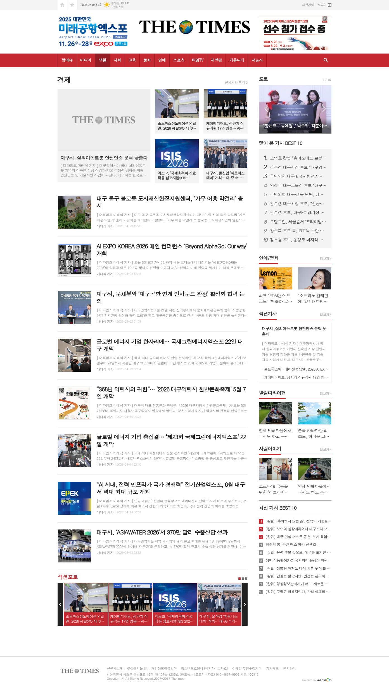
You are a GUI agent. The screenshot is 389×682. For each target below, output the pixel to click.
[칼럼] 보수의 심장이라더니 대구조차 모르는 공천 (298, 528)
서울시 (257, 60)
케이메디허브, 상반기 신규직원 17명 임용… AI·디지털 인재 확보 (296, 377)
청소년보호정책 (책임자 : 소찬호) (204, 668)
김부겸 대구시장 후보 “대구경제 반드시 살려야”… (298, 167)
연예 (161, 60)
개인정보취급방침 (163, 668)
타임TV (197, 60)
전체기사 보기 (235, 82)
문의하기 (289, 668)
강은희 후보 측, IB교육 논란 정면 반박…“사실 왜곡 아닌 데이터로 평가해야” (298, 230)
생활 (102, 60)
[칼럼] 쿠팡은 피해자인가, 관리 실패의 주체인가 (298, 591)
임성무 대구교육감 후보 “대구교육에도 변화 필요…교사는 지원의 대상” (298, 185)
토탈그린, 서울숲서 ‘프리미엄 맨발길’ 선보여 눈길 (298, 221)
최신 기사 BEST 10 (278, 507)
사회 (117, 60)
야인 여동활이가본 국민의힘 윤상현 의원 (296, 560)
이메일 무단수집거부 (247, 668)
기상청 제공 (117, 6)
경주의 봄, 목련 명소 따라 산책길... (292, 544)
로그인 (322, 5)
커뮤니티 (236, 60)
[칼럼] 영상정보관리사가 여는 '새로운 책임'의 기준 (298, 583)
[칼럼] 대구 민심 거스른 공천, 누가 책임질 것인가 (298, 536)
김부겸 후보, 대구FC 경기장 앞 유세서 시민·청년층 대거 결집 (298, 212)
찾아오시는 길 (137, 668)
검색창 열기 (325, 60)
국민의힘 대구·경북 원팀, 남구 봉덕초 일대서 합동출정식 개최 (298, 194)
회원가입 (308, 5)
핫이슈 (66, 60)
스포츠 (178, 60)
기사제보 (272, 668)
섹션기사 (268, 313)
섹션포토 (67, 577)
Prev (60, 604)
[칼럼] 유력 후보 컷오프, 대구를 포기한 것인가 (298, 552)
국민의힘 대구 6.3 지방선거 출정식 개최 (298, 176)
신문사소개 (114, 668)
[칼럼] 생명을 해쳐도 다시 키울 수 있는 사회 (298, 568)
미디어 (85, 60)
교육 (132, 60)
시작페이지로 (62, 5)
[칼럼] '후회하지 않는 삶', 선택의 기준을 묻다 (298, 521)
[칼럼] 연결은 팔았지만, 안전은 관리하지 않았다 (298, 576)
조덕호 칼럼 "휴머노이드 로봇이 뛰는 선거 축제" (298, 158)
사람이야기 (270, 448)
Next (245, 604)
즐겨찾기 (72, 5)
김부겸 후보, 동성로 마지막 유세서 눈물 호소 (298, 240)
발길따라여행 (272, 393)
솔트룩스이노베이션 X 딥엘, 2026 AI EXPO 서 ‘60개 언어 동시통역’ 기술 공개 (296, 369)
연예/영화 (268, 258)
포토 (263, 79)
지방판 (216, 60)
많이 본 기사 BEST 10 (280, 143)
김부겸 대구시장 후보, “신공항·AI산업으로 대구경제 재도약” (298, 203)
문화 (147, 60)
